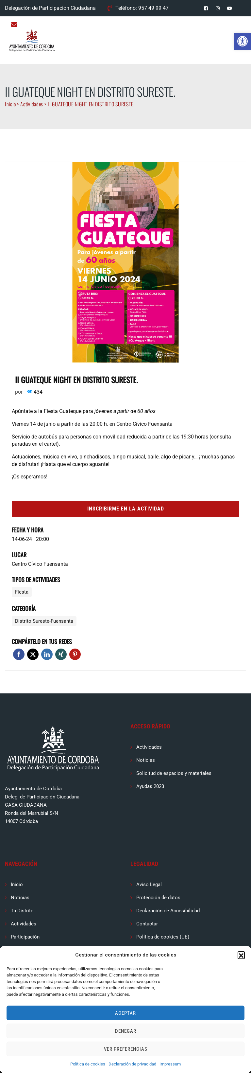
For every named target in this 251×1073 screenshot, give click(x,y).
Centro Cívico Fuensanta (40, 564)
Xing (61, 654)
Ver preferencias (125, 1049)
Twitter (33, 654)
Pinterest (75, 654)
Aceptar (125, 1013)
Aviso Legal (149, 884)
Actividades (149, 747)
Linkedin (47, 654)
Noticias (145, 760)
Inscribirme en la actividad (125, 509)
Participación (25, 937)
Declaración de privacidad (132, 1064)
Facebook (19, 654)
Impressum (170, 1064)
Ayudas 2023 (150, 786)
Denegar (125, 1031)
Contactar (147, 924)
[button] (242, 41)
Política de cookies (87, 1064)
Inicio (17, 884)
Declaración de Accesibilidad (168, 911)
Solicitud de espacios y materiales (173, 773)
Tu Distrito (22, 911)
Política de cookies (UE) (162, 937)
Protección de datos (158, 898)
